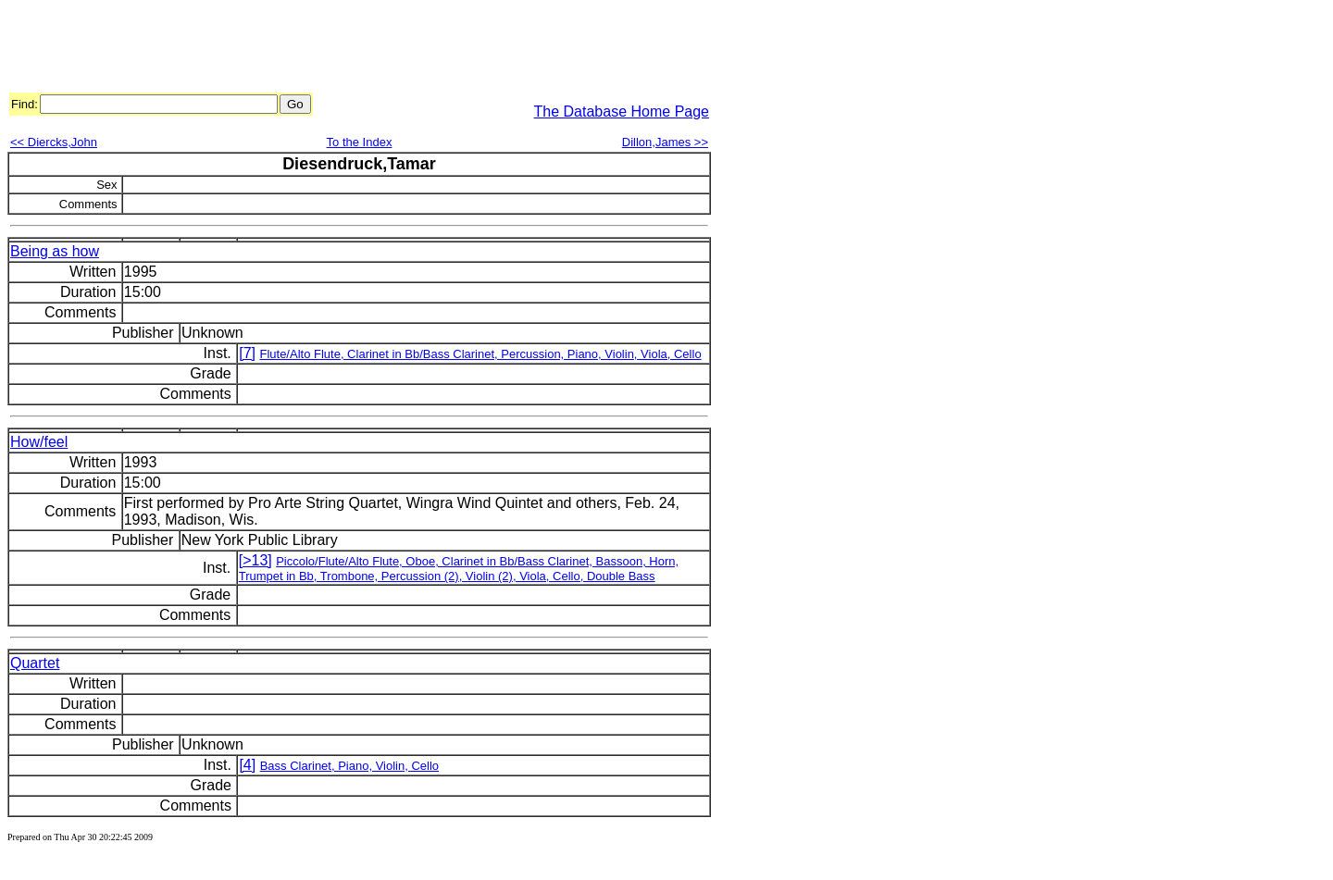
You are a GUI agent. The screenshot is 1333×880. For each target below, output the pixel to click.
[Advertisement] (344, 49)
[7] (247, 353)
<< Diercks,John (53, 142)
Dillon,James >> (665, 142)
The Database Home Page (621, 111)
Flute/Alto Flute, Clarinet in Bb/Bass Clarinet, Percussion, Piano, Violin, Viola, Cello (480, 354)
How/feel (39, 442)
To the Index (359, 142)
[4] (247, 765)
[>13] (255, 560)
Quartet (34, 663)
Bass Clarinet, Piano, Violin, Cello (349, 766)
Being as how (54, 251)
